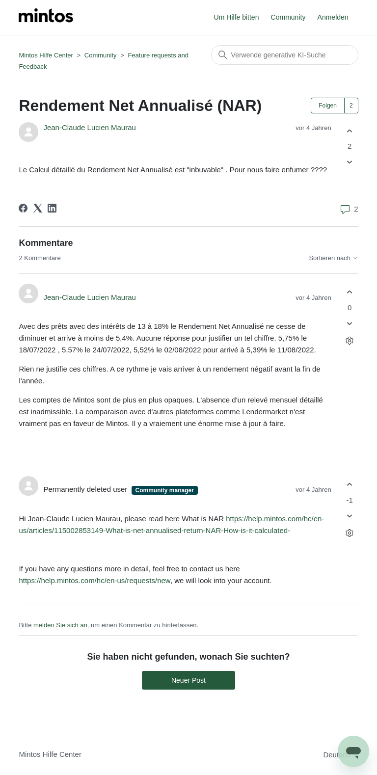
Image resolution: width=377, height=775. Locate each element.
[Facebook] (23, 208)
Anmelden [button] (333, 17)
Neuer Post (188, 680)
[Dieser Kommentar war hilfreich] (349, 292)
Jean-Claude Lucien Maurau (89, 127)
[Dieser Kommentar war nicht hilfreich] (349, 323)
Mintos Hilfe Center (46, 55)
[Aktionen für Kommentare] (349, 340)
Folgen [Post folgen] (328, 105)
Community (288, 17)
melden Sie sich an (60, 625)
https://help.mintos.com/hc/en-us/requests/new (94, 580)
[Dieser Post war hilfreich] (349, 130)
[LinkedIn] (52, 208)
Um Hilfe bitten (236, 17)
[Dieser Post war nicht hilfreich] (349, 162)
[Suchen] (284, 55)
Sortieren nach (333, 258)
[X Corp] (37, 208)
